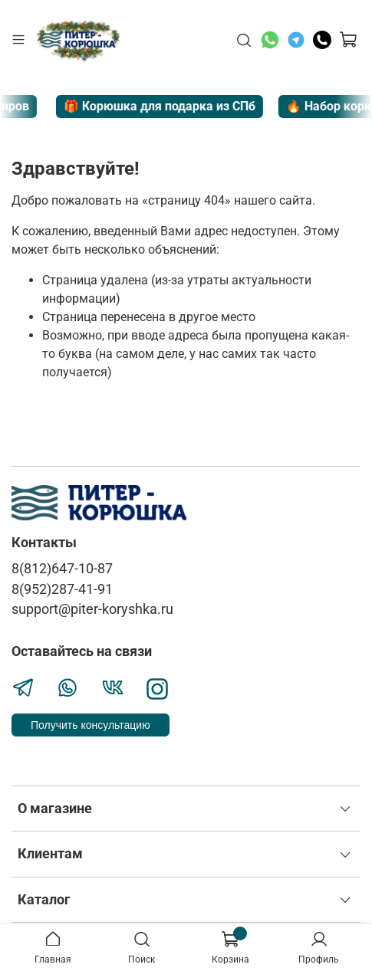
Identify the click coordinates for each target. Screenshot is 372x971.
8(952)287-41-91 (62, 589)
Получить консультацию (90, 725)
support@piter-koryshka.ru (92, 609)
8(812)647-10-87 (62, 568)
